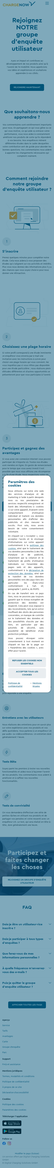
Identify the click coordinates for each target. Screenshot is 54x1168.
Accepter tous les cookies (27, 673)
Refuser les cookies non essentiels (27, 662)
